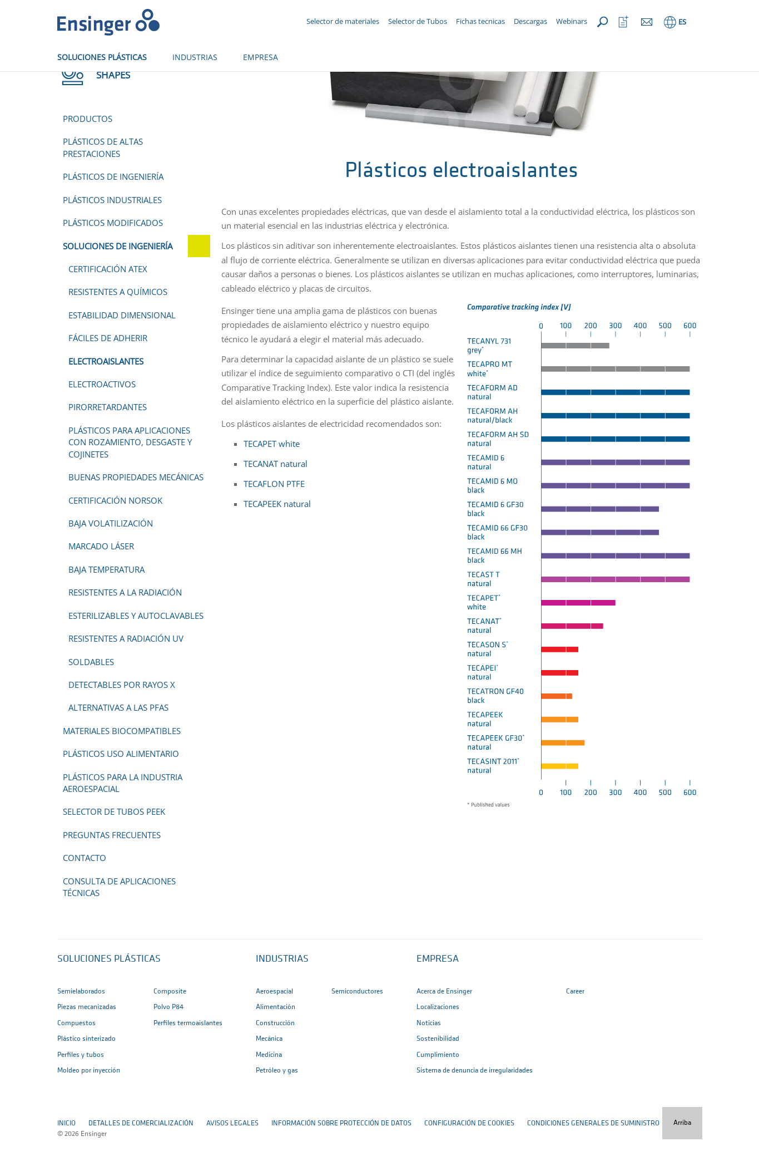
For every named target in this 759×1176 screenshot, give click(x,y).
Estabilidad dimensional (122, 351)
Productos (87, 155)
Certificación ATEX (107, 305)
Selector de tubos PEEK (114, 848)
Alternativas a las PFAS (118, 744)
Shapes (101, 82)
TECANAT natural (275, 500)
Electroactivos (102, 420)
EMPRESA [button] (260, 57)
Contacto (84, 894)
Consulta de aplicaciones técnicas (119, 923)
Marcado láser (101, 582)
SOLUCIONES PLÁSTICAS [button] (102, 57)
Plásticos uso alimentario (121, 790)
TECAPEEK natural (278, 540)
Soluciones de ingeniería (170, 82)
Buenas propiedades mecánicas (136, 513)
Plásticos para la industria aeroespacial (122, 819)
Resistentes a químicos (117, 328)
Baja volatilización (110, 559)
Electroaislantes (105, 398)
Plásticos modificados (113, 259)
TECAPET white (272, 480)
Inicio (66, 82)
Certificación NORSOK (115, 537)
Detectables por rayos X (121, 721)
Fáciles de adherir (107, 374)
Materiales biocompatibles (122, 767)
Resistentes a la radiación (125, 628)
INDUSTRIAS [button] (194, 57)
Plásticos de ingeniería (113, 213)
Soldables (91, 698)
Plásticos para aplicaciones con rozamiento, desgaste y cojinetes (130, 478)
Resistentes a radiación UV (125, 675)
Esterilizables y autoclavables (136, 652)
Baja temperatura (106, 606)
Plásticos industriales (112, 236)
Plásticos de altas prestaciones (103, 184)
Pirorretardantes (107, 443)
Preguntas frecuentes (112, 871)
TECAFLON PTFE (274, 520)
